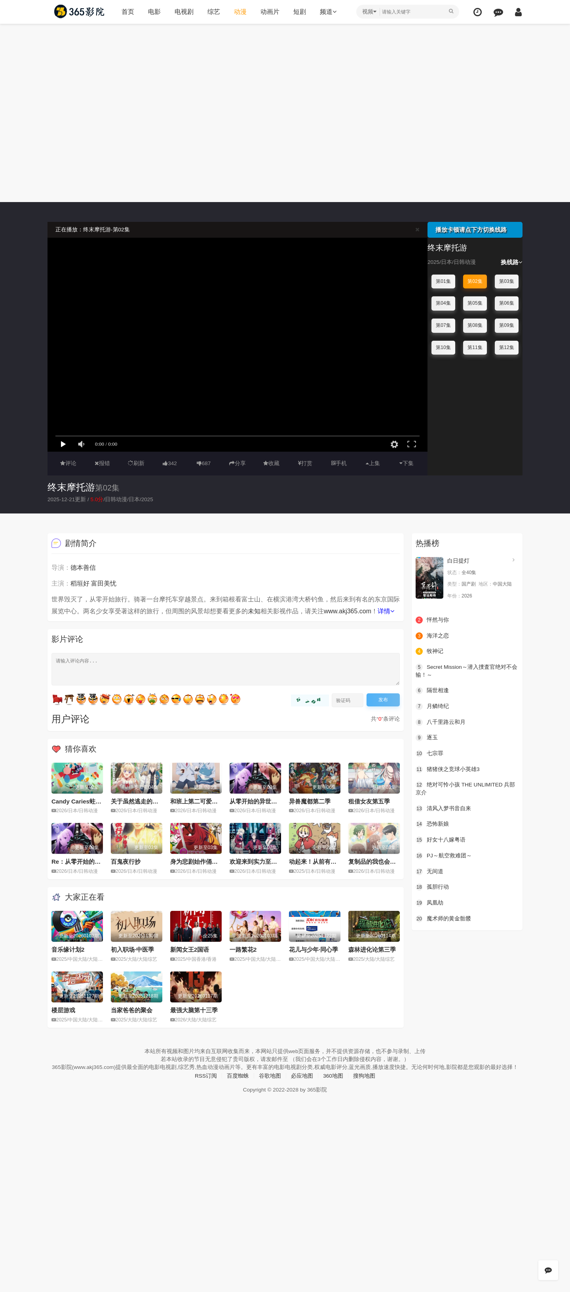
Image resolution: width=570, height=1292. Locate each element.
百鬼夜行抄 (126, 861)
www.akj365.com (347, 611)
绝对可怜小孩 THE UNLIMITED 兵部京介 (466, 788)
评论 (68, 463)
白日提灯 (458, 560)
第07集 (443, 325)
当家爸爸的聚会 (131, 1009)
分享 (237, 463)
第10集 (443, 347)
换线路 (511, 262)
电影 (153, 11)
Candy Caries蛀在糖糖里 (85, 801)
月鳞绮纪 (432, 706)
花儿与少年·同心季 (313, 949)
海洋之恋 (432, 635)
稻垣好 (79, 583)
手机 (339, 463)
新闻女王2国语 (189, 949)
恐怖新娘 (432, 823)
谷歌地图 (270, 1083)
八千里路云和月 (441, 721)
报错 (102, 463)
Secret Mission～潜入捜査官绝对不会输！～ (467, 670)
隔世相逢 (432, 690)
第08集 (474, 325)
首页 (127, 11)
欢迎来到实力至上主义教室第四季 (274, 861)
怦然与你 (432, 619)
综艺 (213, 11)
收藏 (271, 463)
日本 (135, 499)
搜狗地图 (364, 1083)
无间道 (429, 870)
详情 (386, 611)
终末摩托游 (71, 487)
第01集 (443, 281)
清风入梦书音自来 (443, 807)
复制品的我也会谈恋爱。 (381, 861)
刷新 (136, 463)
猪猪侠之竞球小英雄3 (448, 768)
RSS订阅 (205, 1083)
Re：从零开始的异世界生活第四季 (96, 861)
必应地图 (302, 1083)
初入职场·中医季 (132, 949)
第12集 (506, 347)
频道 (327, 11)
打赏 (305, 463)
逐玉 (427, 737)
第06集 (506, 303)
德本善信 (83, 567)
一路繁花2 (243, 949)
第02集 (474, 281)
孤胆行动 (432, 886)
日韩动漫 (117, 499)
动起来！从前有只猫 (315, 861)
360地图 (333, 1083)
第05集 (474, 303)
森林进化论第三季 (372, 949)
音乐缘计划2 (67, 949)
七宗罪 (429, 753)
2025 (148, 499)
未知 (254, 611)
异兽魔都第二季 (310, 801)
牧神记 (429, 651)
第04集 (443, 303)
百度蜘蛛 (238, 1083)
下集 (406, 463)
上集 (373, 463)
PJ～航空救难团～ (444, 855)
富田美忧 (103, 583)
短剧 (299, 11)
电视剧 (183, 11)
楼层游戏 (63, 1009)
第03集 (506, 281)
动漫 (239, 11)
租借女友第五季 (369, 801)
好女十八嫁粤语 (441, 839)
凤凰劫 (429, 901)
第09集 (506, 325)
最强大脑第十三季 (194, 1009)
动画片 (269, 11)
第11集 (474, 347)
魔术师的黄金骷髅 (443, 917)
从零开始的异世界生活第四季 (268, 801)
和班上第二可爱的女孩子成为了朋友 (217, 801)
